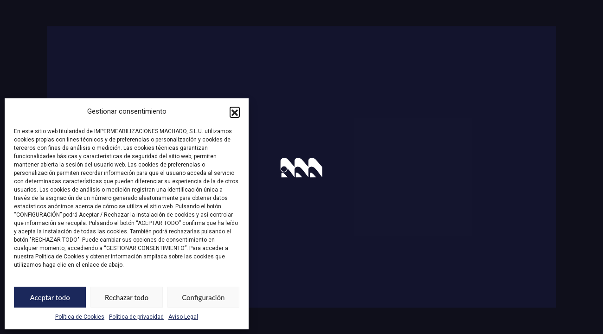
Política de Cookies (79, 317)
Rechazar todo (126, 297)
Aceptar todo (50, 297)
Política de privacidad (136, 317)
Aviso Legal (183, 317)
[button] (234, 111)
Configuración (203, 297)
